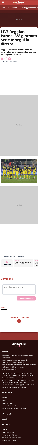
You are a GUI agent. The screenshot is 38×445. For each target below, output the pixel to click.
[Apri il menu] (3, 2)
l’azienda (4, 398)
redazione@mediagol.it (9, 369)
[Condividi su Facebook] (5, 58)
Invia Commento (26, 298)
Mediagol (5, 8)
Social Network (7, 403)
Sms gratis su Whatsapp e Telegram (14, 408)
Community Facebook (9, 406)
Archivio (4, 430)
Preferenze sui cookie (9, 440)
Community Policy (8, 432)
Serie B (14, 8)
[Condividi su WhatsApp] (2, 58)
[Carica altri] (19, 321)
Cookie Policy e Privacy (9, 435)
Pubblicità (5, 400)
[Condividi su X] (9, 58)
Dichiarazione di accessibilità (11, 438)
